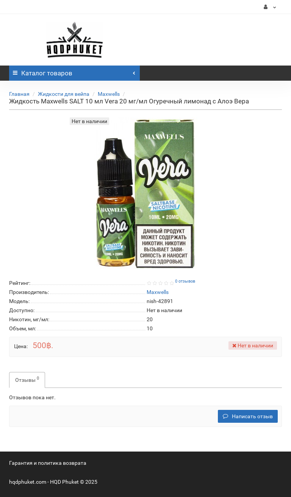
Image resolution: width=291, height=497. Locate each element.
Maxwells (109, 94)
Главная (19, 94)
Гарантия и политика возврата (47, 463)
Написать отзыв (248, 416)
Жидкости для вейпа (63, 94)
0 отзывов (185, 281)
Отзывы (27, 379)
